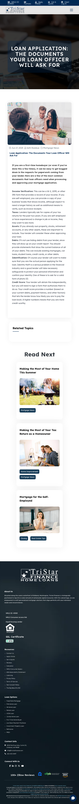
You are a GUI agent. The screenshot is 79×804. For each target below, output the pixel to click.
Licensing (10, 675)
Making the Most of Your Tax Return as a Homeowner (38, 431)
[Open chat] (73, 798)
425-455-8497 (10, 754)
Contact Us (10, 653)
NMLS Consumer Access (14, 669)
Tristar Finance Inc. (27, 785)
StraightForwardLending (44, 789)
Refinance (10, 729)
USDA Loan (10, 713)
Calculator (10, 666)
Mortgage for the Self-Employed (34, 498)
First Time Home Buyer (14, 720)
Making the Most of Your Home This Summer (39, 370)
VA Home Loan (11, 707)
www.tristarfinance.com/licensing (27, 792)
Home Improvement (29, 471)
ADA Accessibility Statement (16, 672)
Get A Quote (11, 659)
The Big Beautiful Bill (13, 688)
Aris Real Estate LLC (27, 789)
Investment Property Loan (15, 726)
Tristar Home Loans (17, 785)
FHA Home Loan (12, 704)
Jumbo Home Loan (13, 716)
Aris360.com (35, 789)
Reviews (9, 663)
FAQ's (8, 732)
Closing (24, 538)
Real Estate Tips (38, 538)
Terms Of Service (12, 681)
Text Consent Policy (13, 685)
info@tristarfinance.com (14, 750)
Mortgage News (27, 410)
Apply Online (11, 656)
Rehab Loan (11, 710)
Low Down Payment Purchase (16, 723)
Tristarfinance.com (68, 789)
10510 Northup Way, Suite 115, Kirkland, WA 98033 (16, 746)
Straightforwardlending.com (38, 785)
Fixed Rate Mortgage (13, 701)
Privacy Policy (11, 678)
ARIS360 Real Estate (62, 795)
